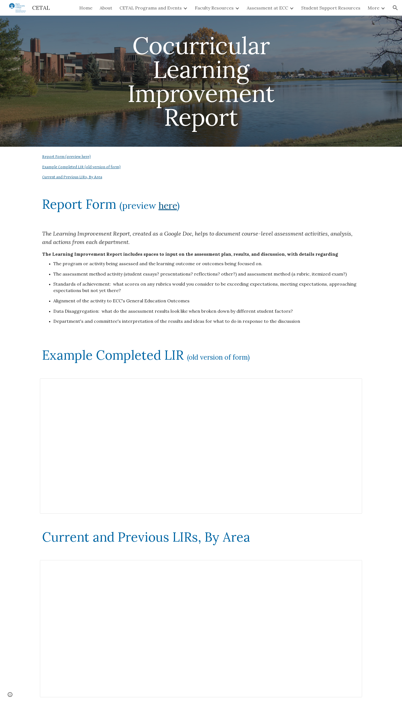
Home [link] (85, 8)
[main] (201, 81)
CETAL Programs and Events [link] (150, 8)
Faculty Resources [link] (214, 8)
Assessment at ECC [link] (267, 8)
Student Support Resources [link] (330, 8)
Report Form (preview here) (66, 156)
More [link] (373, 8)
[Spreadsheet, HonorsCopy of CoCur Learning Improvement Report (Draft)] (201, 446)
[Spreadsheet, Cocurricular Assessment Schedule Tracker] (201, 628)
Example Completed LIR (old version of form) (81, 167)
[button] (395, 8)
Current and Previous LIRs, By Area (72, 177)
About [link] (106, 8)
